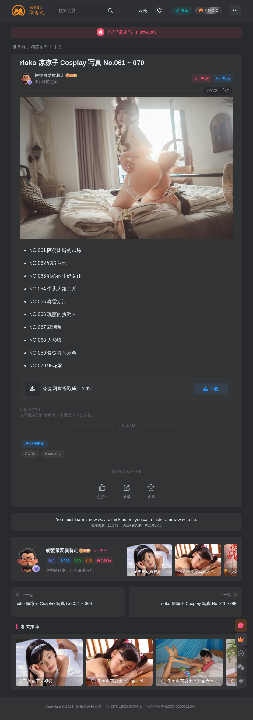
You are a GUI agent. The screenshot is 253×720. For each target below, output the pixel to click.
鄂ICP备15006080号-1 (124, 706)
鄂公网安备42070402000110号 (170, 706)
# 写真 (30, 454)
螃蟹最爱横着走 (50, 75)
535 (64, 561)
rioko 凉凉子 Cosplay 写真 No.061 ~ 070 (82, 63)
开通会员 (209, 10)
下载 (211, 388)
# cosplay (53, 454)
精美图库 (39, 47)
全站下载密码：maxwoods (126, 37)
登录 (142, 10)
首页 (19, 47)
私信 (223, 78)
